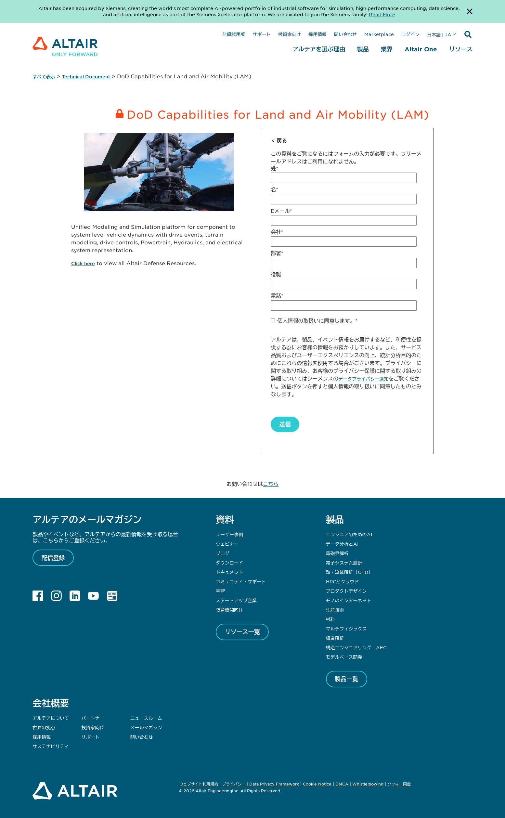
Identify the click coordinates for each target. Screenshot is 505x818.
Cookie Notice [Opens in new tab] (317, 783)
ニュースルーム (146, 718)
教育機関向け (229, 610)
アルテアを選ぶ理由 (318, 49)
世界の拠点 (43, 727)
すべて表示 (43, 76)
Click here (83, 263)
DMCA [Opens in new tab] (341, 783)
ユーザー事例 (229, 534)
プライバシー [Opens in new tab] (233, 783)
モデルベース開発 (344, 657)
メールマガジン (146, 727)
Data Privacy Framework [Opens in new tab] (274, 783)
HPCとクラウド (342, 581)
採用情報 (317, 34)
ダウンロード (229, 562)
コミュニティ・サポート (241, 581)
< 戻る (279, 140)
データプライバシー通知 (363, 379)
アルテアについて (50, 718)
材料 (330, 619)
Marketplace (379, 34)
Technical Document (86, 76)
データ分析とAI (342, 544)
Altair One (421, 49)
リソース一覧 (242, 631)
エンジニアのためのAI (349, 534)
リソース (461, 49)
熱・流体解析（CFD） (349, 572)
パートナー (92, 718)
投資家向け (289, 34)
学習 (220, 591)
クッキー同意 (399, 784)
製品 (363, 49)
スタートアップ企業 (236, 600)
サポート (261, 34)
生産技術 (335, 610)
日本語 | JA (439, 34)
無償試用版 (233, 34)
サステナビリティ (50, 746)
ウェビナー (227, 544)
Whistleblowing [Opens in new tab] (367, 783)
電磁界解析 (337, 553)
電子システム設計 (344, 562)
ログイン (410, 34)
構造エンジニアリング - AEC (356, 647)
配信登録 (53, 557)
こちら (270, 483)
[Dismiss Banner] (470, 11)
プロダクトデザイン (346, 591)
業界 (387, 49)
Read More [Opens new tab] (382, 14)
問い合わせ (345, 34)
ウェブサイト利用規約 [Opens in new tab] (198, 783)
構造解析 (335, 638)
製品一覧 (346, 678)
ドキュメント (229, 572)
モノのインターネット (348, 600)
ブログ (222, 553)
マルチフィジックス (346, 628)
